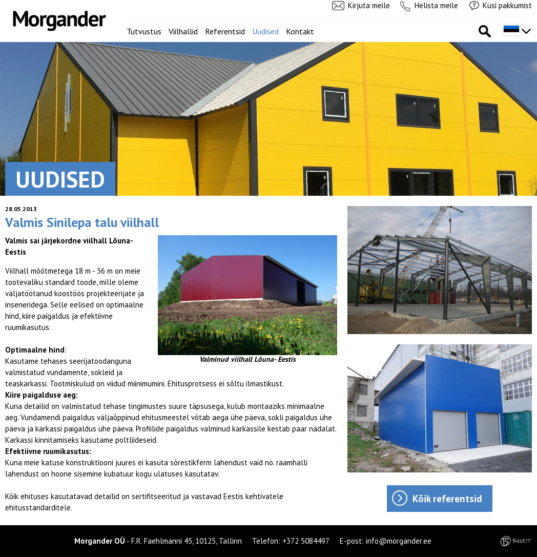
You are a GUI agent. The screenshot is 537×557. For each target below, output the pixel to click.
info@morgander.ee (398, 541)
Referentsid (225, 31)
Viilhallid (183, 31)
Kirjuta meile (369, 5)
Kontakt (300, 31)
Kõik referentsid (447, 498)
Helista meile (436, 5)
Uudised (265, 31)
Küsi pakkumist (507, 5)
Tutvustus (144, 31)
